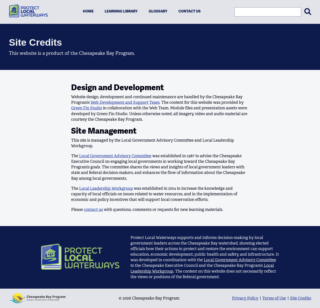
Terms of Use (274, 298)
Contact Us (189, 11)
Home (88, 11)
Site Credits (300, 298)
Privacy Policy (245, 298)
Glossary (158, 11)
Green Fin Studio (86, 108)
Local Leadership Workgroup (106, 188)
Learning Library (121, 11)
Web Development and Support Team (125, 102)
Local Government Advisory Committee (115, 155)
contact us (93, 209)
